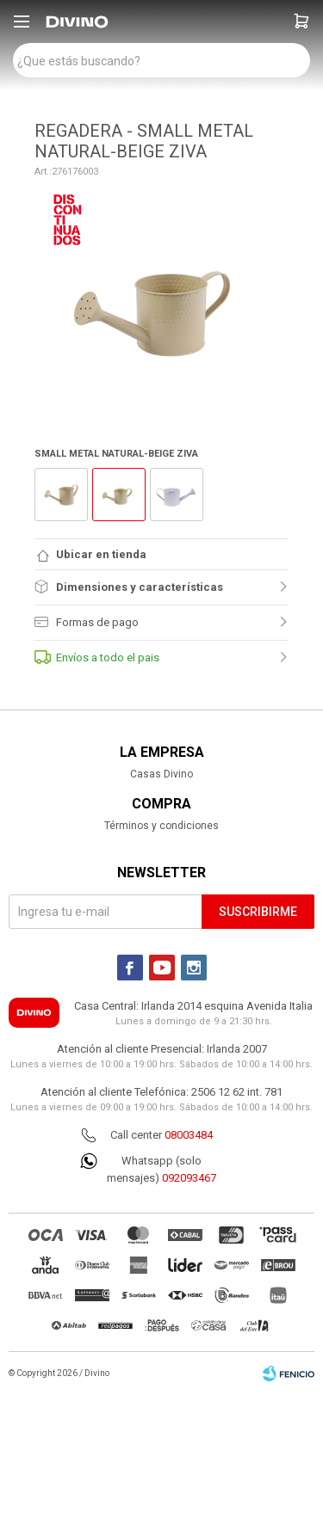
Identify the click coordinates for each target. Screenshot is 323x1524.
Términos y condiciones (161, 826)
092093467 (189, 1177)
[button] (301, 21)
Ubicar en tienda (101, 554)
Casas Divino (161, 774)
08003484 (189, 1134)
